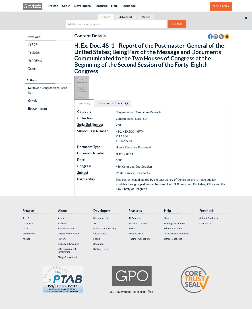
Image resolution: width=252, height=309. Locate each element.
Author (26, 239)
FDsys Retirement (67, 257)
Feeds (96, 239)
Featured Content (138, 223)
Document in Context (115, 103)
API (95, 223)
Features (105, 6)
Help (120, 6)
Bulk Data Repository (104, 228)
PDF (32, 45)
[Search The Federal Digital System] (177, 25)
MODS (34, 53)
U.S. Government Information (67, 251)
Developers (85, 6)
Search (104, 17)
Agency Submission (68, 244)
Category (28, 223)
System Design (101, 249)
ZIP (32, 69)
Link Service (99, 233)
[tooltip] (129, 103)
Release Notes (136, 233)
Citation (147, 17)
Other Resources (173, 239)
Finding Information (174, 223)
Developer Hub (101, 218)
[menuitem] (38, 218)
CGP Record (37, 109)
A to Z (26, 218)
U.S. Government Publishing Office (131, 280)
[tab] (104, 17)
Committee (29, 233)
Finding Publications (139, 239)
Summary (85, 103)
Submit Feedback (208, 218)
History (62, 239)
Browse (53, 6)
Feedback (135, 6)
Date (25, 228)
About (68, 6)
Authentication (66, 228)
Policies (62, 223)
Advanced (125, 17)
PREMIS (35, 61)
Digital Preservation (68, 233)
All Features (135, 218)
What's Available (173, 228)
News (132, 228)
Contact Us (205, 223)
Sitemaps (98, 244)
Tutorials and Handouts (176, 233)
